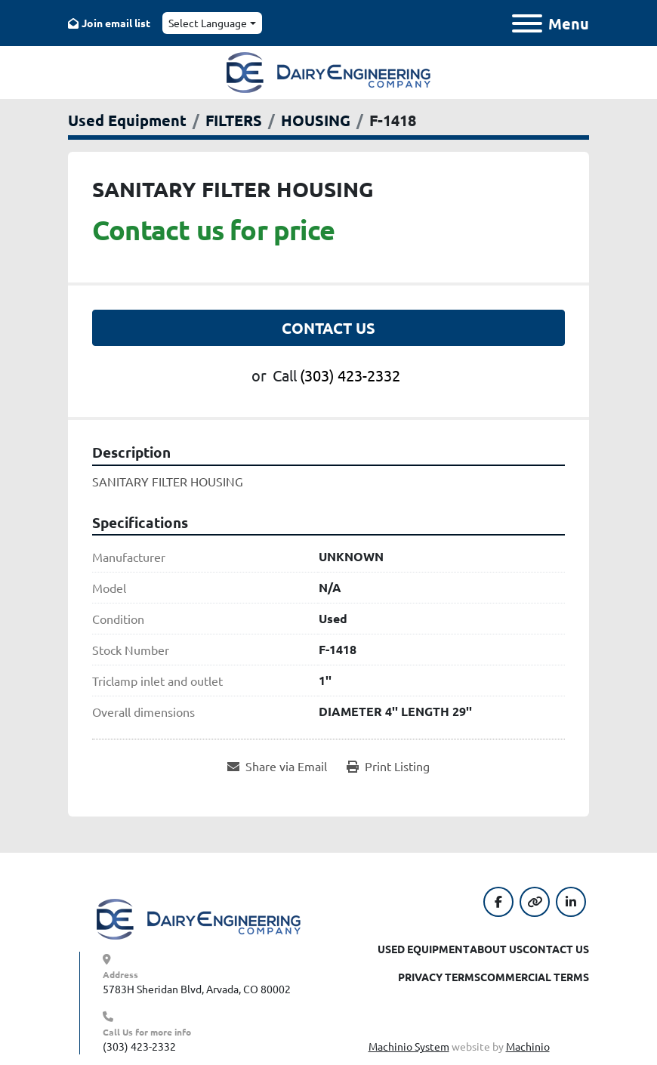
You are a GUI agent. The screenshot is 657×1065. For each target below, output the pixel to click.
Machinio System (409, 1046)
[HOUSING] (315, 120)
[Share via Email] (277, 766)
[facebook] (498, 902)
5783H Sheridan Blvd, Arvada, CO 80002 (197, 989)
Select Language (207, 22)
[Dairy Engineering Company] (199, 918)
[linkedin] (571, 902)
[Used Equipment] (127, 120)
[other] (535, 902)
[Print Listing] (388, 766)
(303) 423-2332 (350, 375)
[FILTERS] (233, 120)
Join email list (116, 22)
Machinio (528, 1046)
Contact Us (328, 328)
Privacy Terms (439, 976)
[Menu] (527, 23)
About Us (496, 948)
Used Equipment (424, 948)
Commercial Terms (534, 976)
